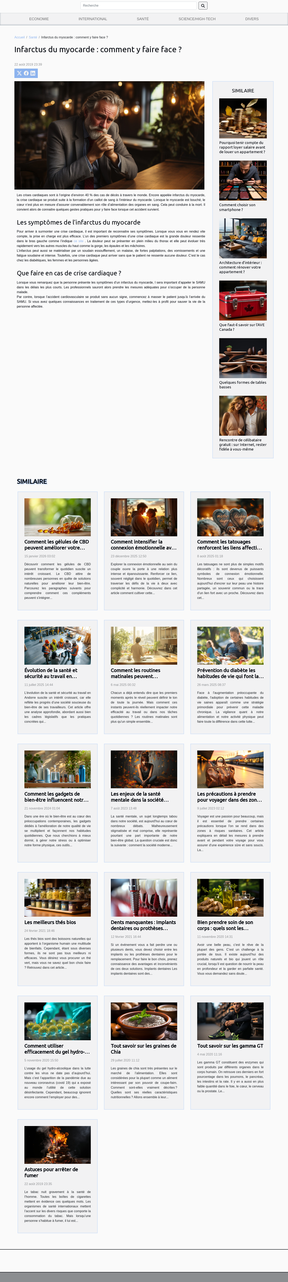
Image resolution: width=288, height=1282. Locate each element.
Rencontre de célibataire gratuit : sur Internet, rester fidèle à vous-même (243, 444)
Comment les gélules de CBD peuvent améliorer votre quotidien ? (56, 548)
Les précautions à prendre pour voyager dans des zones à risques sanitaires (229, 800)
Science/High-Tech (197, 19)
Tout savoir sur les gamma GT (230, 1046)
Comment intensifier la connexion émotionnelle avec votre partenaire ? (143, 548)
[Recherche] (138, 6)
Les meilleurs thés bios (50, 922)
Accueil (19, 37)
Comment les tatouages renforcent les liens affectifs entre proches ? (229, 548)
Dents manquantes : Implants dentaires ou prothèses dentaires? (143, 928)
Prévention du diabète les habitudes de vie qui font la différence (228, 676)
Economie (39, 19)
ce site (79, 241)
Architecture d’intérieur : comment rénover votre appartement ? (240, 267)
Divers (252, 19)
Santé (143, 19)
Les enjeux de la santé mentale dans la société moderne (137, 800)
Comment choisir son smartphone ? (237, 207)
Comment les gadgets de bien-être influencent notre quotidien (55, 800)
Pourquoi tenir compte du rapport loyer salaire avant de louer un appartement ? (242, 147)
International (93, 19)
